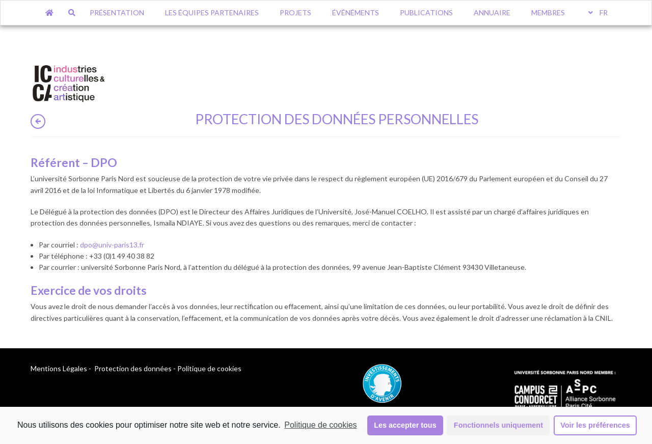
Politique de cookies (320, 425)
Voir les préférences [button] (595, 425)
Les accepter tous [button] (405, 425)
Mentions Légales (59, 368)
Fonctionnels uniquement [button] (498, 425)
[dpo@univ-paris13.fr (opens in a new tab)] (112, 244)
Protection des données (133, 368)
